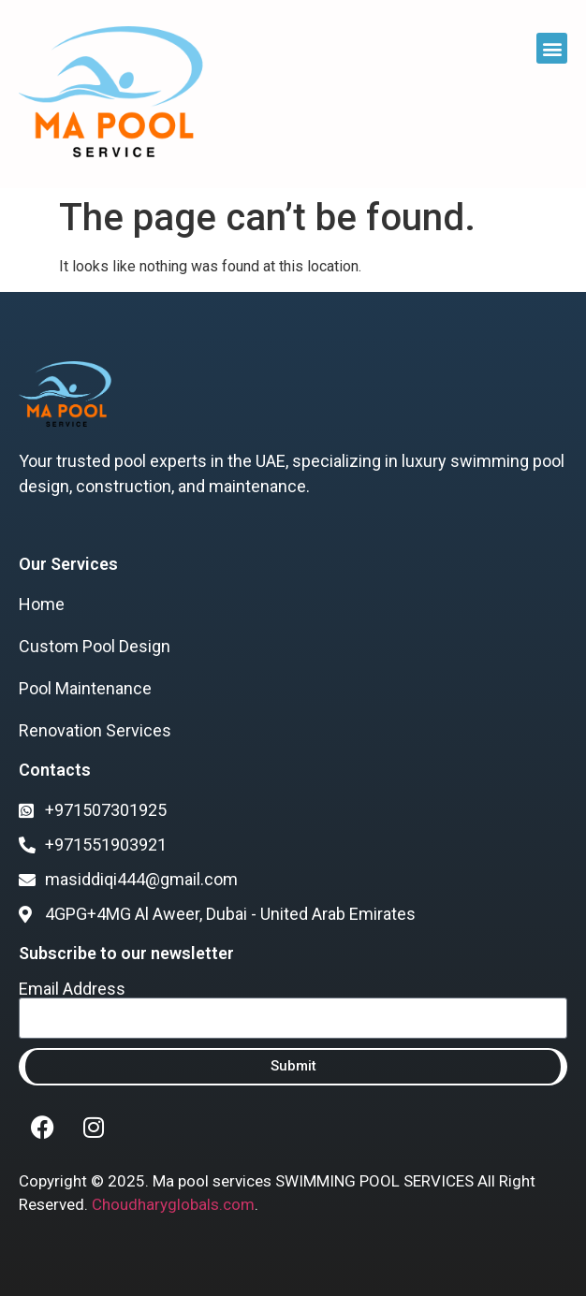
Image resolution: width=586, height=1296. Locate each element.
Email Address (72, 989)
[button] (551, 48)
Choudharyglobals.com (173, 1204)
